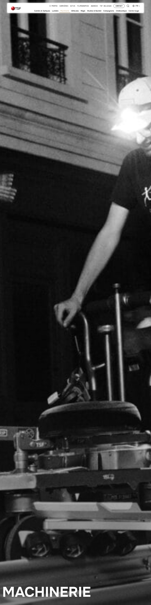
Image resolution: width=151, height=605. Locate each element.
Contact (119, 6)
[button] (138, 6)
